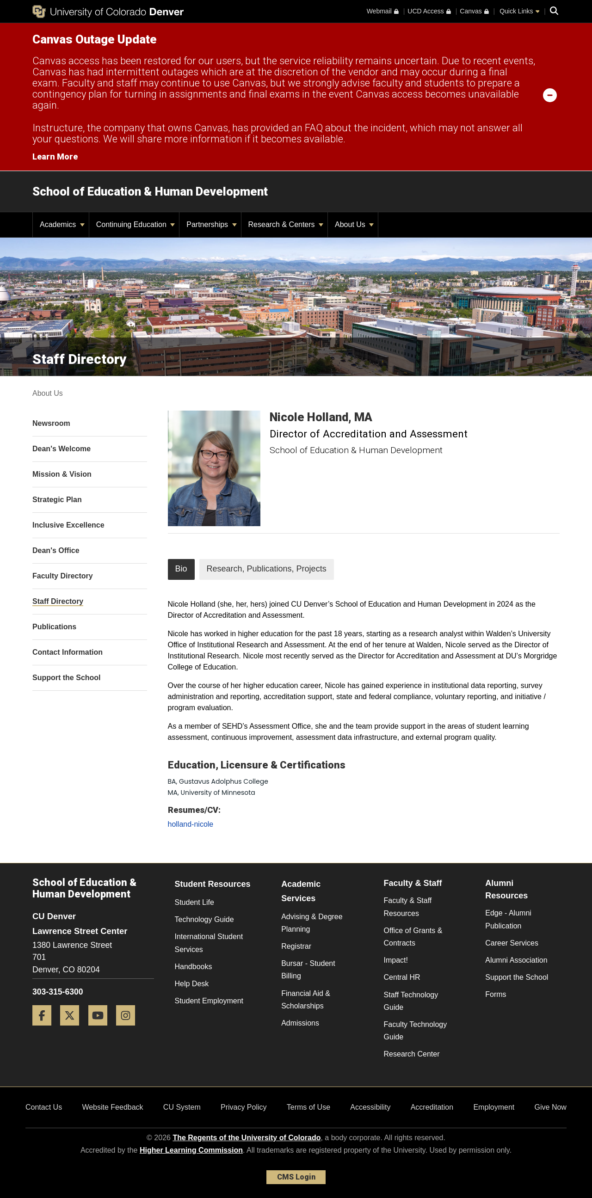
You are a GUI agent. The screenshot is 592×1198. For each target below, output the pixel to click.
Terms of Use (308, 1107)
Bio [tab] (181, 568)
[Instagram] (129, 1029)
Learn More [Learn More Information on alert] (55, 156)
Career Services (511, 943)
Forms (495, 994)
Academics (62, 224)
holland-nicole (191, 824)
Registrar (296, 946)
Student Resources (213, 884)
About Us (354, 224)
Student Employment (209, 1001)
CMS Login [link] (296, 1177)
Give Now (551, 1107)
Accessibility (370, 1107)
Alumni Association (516, 960)
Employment (493, 1107)
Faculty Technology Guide (415, 1030)
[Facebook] (45, 1029)
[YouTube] (101, 1029)
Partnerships (211, 224)
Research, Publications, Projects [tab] (267, 568)
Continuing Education (135, 224)
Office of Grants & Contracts (413, 937)
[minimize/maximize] (550, 95)
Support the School (516, 977)
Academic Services (301, 891)
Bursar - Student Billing (308, 969)
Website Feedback (112, 1107)
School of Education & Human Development (150, 191)
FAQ (314, 128)
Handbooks (193, 967)
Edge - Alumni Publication (508, 919)
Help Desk (192, 984)
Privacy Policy (244, 1107)
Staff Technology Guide (411, 1001)
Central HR (402, 977)
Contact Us (43, 1107)
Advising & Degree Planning (312, 923)
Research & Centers (286, 224)
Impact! (396, 960)
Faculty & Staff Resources (408, 907)
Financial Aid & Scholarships (305, 999)
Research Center (412, 1054)
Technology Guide (204, 919)
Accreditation (432, 1107)
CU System (182, 1107)
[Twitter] (73, 1029)
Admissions (300, 1023)
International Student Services (209, 943)
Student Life (194, 902)
